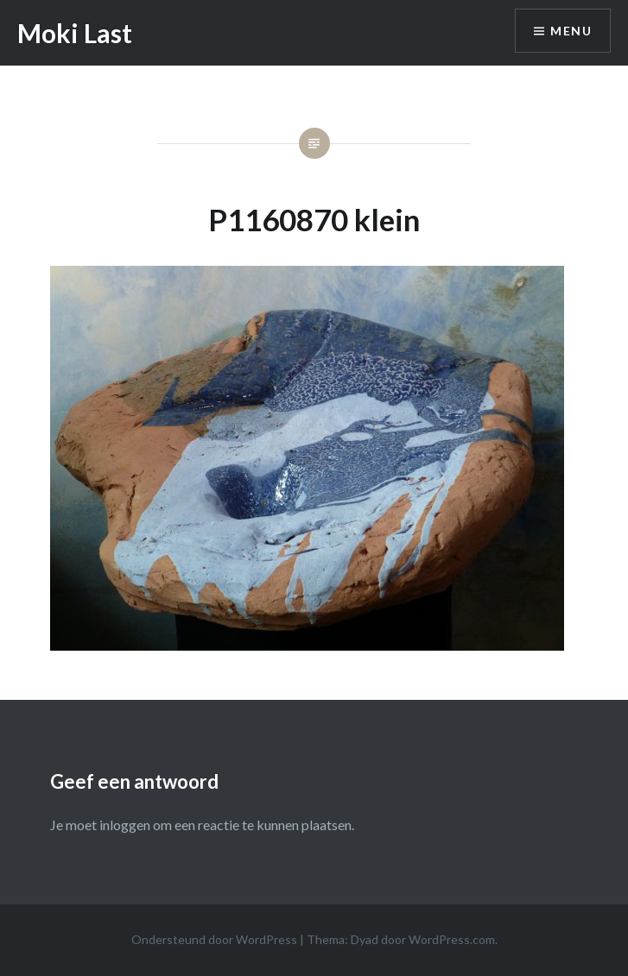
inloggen (124, 824)
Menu (571, 30)
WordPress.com (452, 939)
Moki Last (74, 32)
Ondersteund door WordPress (214, 939)
